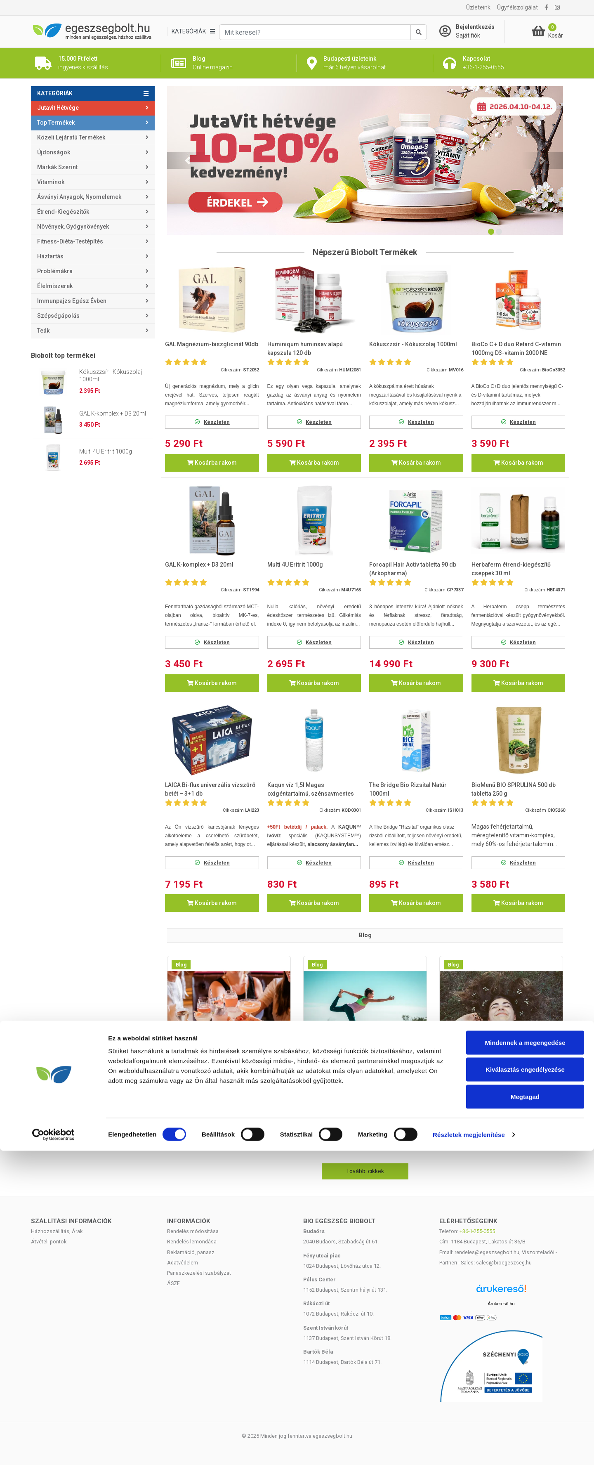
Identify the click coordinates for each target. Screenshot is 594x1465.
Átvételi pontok (48, 1241)
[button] (187, 160)
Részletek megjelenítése (469, 1448)
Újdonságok (53, 152)
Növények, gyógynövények (73, 226)
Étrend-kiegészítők (63, 211)
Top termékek (56, 122)
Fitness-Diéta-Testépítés (70, 241)
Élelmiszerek (55, 286)
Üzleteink (478, 7)
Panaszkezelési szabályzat (199, 1273)
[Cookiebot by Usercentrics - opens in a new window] (53, 1449)
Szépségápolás (58, 315)
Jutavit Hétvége (58, 107)
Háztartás (50, 256)
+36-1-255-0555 (477, 1231)
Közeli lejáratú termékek (71, 137)
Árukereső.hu (501, 1303)
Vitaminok (50, 182)
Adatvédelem (182, 1262)
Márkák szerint (57, 167)
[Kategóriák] (193, 31)
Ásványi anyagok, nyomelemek (79, 197)
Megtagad (525, 1410)
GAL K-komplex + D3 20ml (112, 413)
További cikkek (365, 1171)
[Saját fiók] (471, 31)
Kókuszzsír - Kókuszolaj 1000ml (110, 376)
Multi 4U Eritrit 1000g (105, 451)
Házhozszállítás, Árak (56, 1231)
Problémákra (55, 271)
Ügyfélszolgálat (517, 7)
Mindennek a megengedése (525, 1356)
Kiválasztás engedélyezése (525, 1383)
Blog (181, 965)
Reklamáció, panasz (190, 1252)
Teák (43, 330)
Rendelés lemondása (192, 1241)
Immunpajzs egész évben (71, 301)
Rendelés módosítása (193, 1231)
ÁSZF (173, 1283)
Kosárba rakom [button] (212, 462)
